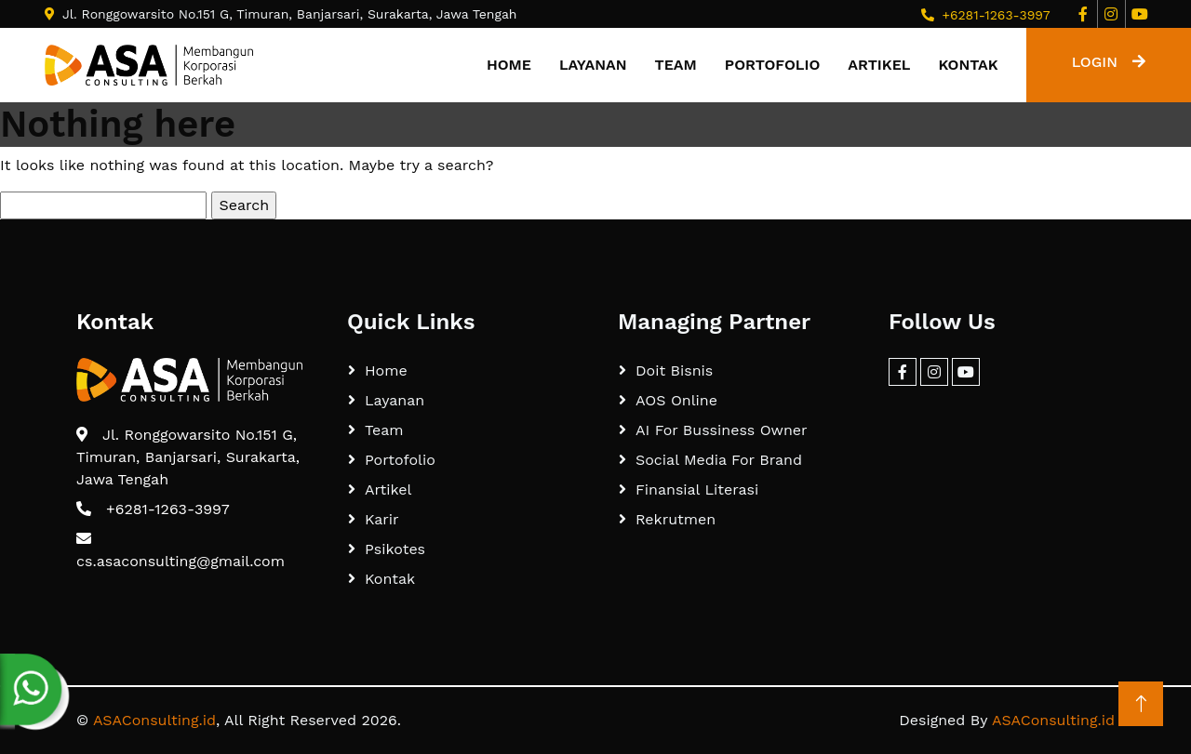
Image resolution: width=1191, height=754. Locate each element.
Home (509, 64)
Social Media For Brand (719, 460)
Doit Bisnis (674, 370)
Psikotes (395, 549)
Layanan (593, 64)
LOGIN (1108, 62)
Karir (382, 519)
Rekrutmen (676, 519)
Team (676, 64)
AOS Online (676, 400)
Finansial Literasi (697, 489)
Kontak (967, 64)
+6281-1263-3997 (996, 14)
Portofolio (772, 64)
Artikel (879, 64)
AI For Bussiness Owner (722, 430)
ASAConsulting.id (154, 720)
